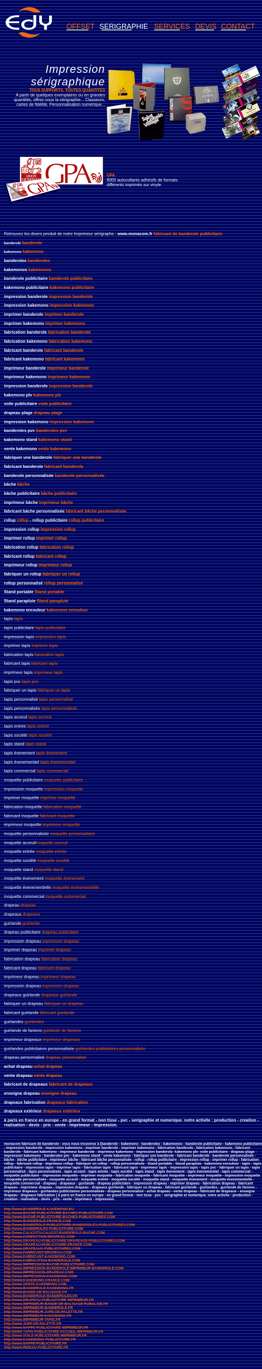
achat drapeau (48, 1066)
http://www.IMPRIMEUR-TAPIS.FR (32, 1320)
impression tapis (51, 636)
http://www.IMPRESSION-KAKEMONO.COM (40, 1276)
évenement (73, 878)
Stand (43, 600)
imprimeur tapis (48, 672)
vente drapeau (48, 1075)
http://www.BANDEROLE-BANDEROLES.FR (40, 1296)
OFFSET (80, 26)
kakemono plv (47, 394)
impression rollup (57, 529)
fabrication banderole (68, 332)
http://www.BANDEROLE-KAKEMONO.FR (39, 1288)
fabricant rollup (51, 556)
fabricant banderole (63, 350)
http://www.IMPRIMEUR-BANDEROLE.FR (38, 1308)
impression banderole (71, 296)
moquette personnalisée (72, 833)
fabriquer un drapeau (63, 1003)
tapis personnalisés (59, 708)
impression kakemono (71, 305)
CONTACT (238, 26)
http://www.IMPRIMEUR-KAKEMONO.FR (38, 1316)
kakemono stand (55, 439)
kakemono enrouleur (67, 609)
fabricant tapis (44, 663)
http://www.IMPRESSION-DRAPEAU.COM (39, 1272)
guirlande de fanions (62, 1030)
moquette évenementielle (75, 887)
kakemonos (40, 269)
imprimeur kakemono (69, 376)
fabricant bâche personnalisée (96, 511)
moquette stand (48, 869)
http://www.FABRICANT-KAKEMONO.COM (39, 1256)
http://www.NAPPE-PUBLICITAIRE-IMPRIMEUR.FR (46, 1327)
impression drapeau (60, 941)
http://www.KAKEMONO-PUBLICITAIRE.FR (39, 1339)
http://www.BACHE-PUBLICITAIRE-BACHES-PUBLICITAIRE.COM (58, 1213)
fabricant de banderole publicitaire (188, 233)
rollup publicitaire (86, 520)
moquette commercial (65, 896)
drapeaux (31, 914)
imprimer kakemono (65, 323)
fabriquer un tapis (53, 690)
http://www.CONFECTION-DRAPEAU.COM (39, 1237)
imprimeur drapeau (57, 976)
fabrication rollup (57, 547)
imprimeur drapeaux (61, 1039)
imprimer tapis (45, 645)
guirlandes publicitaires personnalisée (110, 1048)
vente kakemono (54, 448)
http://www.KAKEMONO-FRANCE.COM (37, 1280)
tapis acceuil (40, 717)
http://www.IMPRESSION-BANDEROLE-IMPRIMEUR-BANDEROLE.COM (64, 1268)
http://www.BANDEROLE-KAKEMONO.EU (39, 1209)
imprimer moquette (57, 797)
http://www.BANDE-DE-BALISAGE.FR (35, 1292)
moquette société (53, 860)
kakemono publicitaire (71, 287)
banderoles (39, 260)
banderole (32, 242)
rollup (23, 520)
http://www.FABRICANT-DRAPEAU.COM (38, 1252)
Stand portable (49, 591)
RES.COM (116, 1241)
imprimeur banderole (68, 368)
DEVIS (206, 26)
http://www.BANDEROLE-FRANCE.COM (37, 1221)
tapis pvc (30, 681)
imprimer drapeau (54, 949)
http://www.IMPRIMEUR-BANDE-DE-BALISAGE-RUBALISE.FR (56, 1304)
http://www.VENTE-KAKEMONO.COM (35, 1284)
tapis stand (36, 743)
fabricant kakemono (65, 358)
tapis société (40, 735)
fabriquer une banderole (77, 457)
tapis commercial (52, 770)
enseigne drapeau (59, 1093)
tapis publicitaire (50, 627)
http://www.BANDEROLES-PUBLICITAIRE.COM (43, 1229)
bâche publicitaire (59, 493)
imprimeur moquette (61, 824)
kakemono (33, 251)
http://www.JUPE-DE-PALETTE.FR (32, 1324)
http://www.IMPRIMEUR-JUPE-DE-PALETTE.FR (43, 1312)
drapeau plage (48, 412)
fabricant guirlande (57, 1012)
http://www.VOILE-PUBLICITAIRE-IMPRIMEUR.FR (45, 1335)
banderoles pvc (51, 430)
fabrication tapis (49, 654)
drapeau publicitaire (60, 932)
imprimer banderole (64, 314)
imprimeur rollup (55, 564)
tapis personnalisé (56, 699)
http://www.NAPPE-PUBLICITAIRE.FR (35, 1343)
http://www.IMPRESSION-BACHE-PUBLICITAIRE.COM (49, 1264)
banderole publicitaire (71, 278)
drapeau (28, 905)
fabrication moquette (62, 806)
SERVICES (172, 26)
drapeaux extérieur (61, 1111)
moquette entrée (51, 851)
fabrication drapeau (59, 958)
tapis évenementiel (57, 762)
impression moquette (63, 788)
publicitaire (72, 779)
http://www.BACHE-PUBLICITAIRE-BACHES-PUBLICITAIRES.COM (59, 1217)
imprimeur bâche (56, 502)
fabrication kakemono (70, 341)
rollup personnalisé (63, 583)
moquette (52, 779)
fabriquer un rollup (61, 573)
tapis (18, 618)
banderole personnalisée (80, 475)
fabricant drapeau (54, 967)
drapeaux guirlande (59, 994)
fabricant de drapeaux (71, 1084)
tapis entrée (38, 726)
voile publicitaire (55, 403)
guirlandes (34, 1021)
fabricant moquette (57, 815)
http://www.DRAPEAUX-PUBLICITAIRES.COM (42, 1248)
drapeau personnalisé (65, 1057)
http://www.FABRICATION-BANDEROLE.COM (42, 1260)
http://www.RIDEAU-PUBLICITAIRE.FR (36, 1347)
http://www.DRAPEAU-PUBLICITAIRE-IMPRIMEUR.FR (49, 1300)
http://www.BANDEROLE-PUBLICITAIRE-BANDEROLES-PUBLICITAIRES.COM (69, 1225)
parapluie (58, 600)
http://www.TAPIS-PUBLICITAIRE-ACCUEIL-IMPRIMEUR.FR (53, 1331)
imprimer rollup (51, 538)
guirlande (31, 923)
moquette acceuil (52, 842)
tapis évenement (51, 752)
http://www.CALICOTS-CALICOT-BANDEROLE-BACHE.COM (54, 1233)
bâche (23, 484)
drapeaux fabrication (67, 1102)
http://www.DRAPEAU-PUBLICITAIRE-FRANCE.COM (48, 1244)
